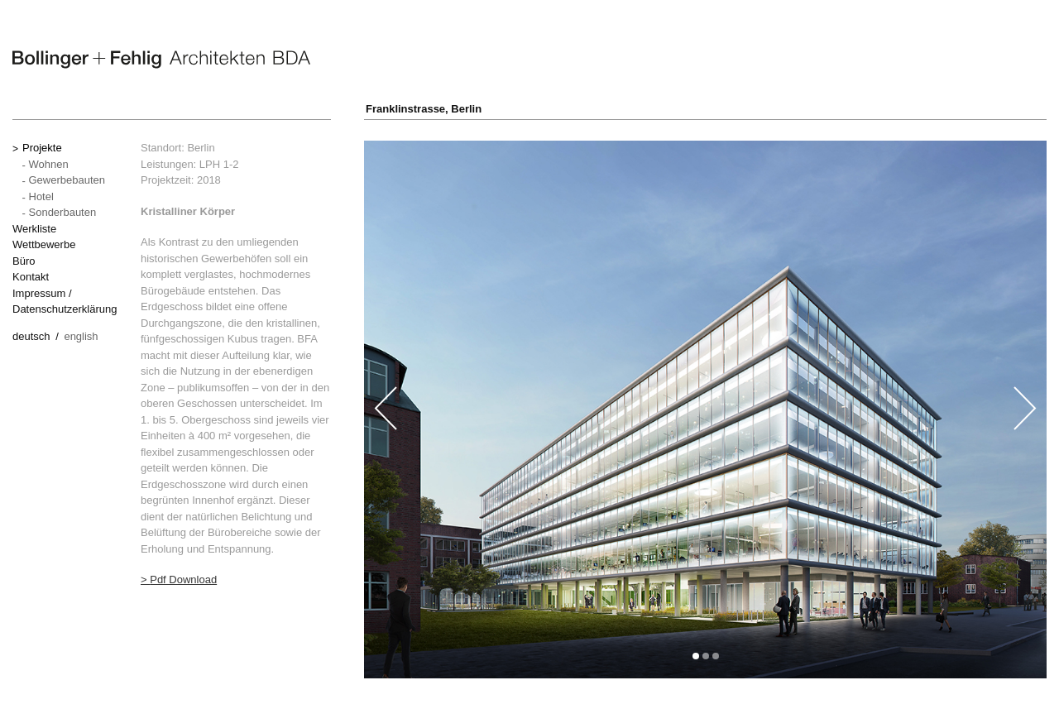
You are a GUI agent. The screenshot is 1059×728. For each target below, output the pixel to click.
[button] (695, 656)
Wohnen (49, 164)
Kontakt (30, 277)
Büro (23, 261)
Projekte (42, 147)
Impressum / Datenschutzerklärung (64, 301)
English (81, 336)
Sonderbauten (63, 212)
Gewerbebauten (67, 180)
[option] (705, 409)
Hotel (41, 196)
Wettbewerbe (43, 244)
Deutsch (31, 336)
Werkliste (34, 229)
